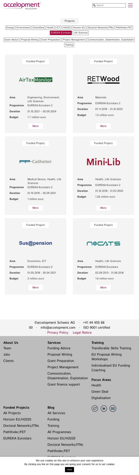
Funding (53, 419)
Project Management (63, 367)
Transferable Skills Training (111, 348)
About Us (10, 342)
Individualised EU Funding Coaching (111, 368)
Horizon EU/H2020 (17, 419)
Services (54, 342)
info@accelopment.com (58, 327)
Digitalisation (101, 398)
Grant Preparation (61, 361)
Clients (8, 361)
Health (96, 385)
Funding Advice (59, 348)
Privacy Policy (57, 332)
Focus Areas (101, 380)
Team (7, 348)
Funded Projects (16, 407)
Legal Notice (82, 332)
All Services (56, 413)
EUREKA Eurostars (17, 438)
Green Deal (100, 391)
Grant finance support (64, 384)
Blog (51, 407)
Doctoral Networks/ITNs (21, 425)
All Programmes (59, 432)
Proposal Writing (60, 354)
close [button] (69, 469)
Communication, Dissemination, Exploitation (68, 376)
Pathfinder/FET (14, 432)
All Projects (11, 413)
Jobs (6, 354)
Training (98, 342)
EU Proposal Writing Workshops (107, 357)
